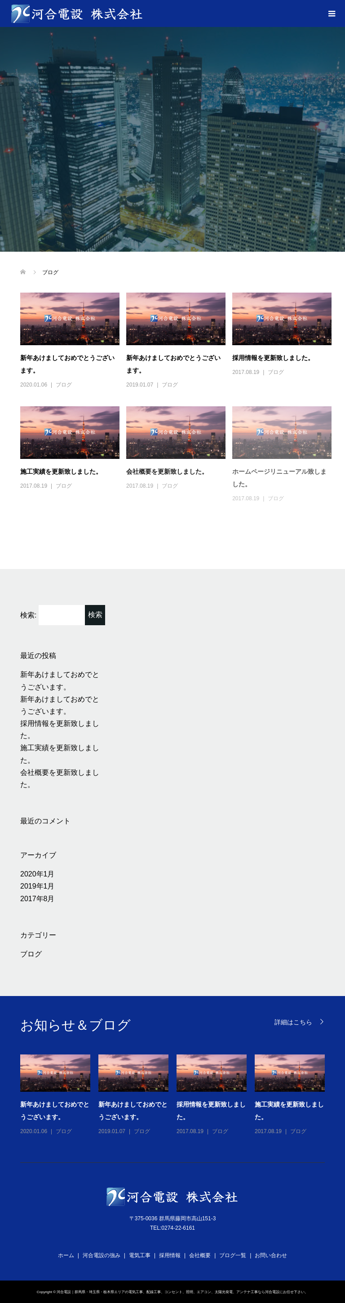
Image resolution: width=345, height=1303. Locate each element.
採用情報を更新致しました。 (273, 357)
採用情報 (170, 1255)
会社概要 (200, 1255)
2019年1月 (37, 886)
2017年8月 (37, 899)
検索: (28, 615)
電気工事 (139, 1255)
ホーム (66, 1255)
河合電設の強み (101, 1255)
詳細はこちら (293, 1021)
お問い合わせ (271, 1255)
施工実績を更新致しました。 (61, 471)
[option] (176, 1095)
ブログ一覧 (232, 1255)
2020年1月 (37, 874)
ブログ (64, 385)
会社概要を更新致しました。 (167, 471)
